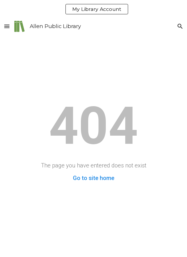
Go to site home (93, 178)
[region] (93, 9)
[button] (7, 26)
